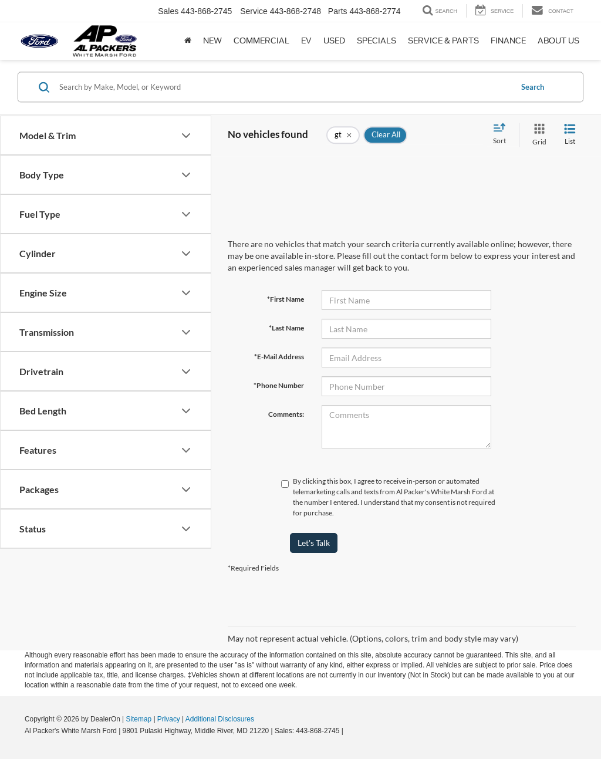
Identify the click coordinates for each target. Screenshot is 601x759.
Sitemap (138, 719)
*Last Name (286, 327)
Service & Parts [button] (443, 40)
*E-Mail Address (279, 356)
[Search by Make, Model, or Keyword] (283, 87)
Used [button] (334, 40)
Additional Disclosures (219, 719)
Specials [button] (376, 40)
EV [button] (306, 40)
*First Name (285, 299)
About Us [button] (558, 40)
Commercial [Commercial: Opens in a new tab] (261, 40)
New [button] (212, 40)
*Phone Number (279, 385)
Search (532, 87)
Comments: (286, 414)
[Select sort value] (503, 134)
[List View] (570, 135)
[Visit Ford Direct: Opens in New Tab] (348, 731)
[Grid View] (537, 135)
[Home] (187, 41)
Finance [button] (508, 40)
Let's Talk (314, 543)
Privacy (168, 719)
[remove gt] (343, 135)
